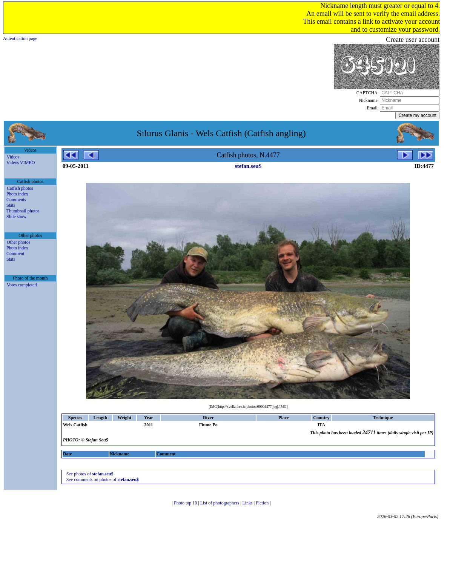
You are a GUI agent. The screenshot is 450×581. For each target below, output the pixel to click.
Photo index (17, 194)
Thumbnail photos (23, 211)
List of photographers (220, 503)
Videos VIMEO (20, 162)
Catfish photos (20, 188)
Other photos (18, 242)
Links (247, 503)
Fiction (263, 503)
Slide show (16, 216)
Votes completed (22, 284)
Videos (13, 157)
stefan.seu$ (248, 166)
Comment (15, 253)
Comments (16, 199)
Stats (10, 205)
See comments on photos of (102, 479)
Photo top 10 (186, 503)
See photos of (90, 473)
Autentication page (20, 38)
